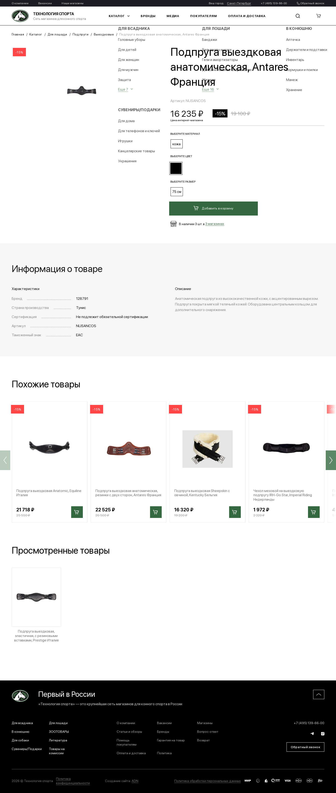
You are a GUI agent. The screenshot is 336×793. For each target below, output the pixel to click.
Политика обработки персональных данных (207, 779)
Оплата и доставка (243, 16)
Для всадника (22, 721)
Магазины (205, 721)
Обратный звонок (310, 3)
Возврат (203, 739)
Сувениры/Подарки (27, 747)
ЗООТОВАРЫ (59, 730)
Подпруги (80, 34)
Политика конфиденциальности (73, 779)
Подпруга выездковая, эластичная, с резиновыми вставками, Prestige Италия (36, 634)
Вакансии (45, 3)
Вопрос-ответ (207, 730)
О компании (20, 3)
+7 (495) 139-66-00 (274, 3)
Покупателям (203, 16)
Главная (18, 34)
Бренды (151, 16)
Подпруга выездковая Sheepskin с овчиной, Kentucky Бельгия (203, 490)
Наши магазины (73, 3)
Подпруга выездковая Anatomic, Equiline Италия (43, 490)
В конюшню (20, 730)
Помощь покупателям (126, 741)
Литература (58, 739)
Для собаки (20, 739)
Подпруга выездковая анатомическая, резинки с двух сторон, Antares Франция (127, 493)
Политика (164, 752)
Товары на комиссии (57, 749)
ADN (135, 779)
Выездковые (104, 34)
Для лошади (57, 34)
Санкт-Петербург (239, 3)
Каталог (123, 16)
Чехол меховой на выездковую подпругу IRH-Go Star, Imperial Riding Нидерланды (283, 493)
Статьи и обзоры (129, 730)
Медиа (174, 16)
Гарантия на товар (171, 739)
